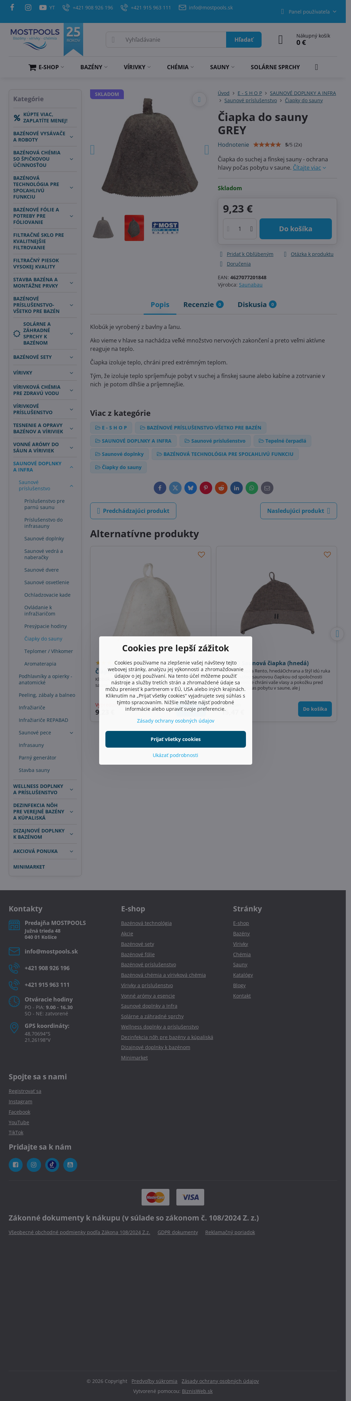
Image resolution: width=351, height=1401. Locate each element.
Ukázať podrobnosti (175, 755)
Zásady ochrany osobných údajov (175, 720)
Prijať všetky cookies (176, 739)
